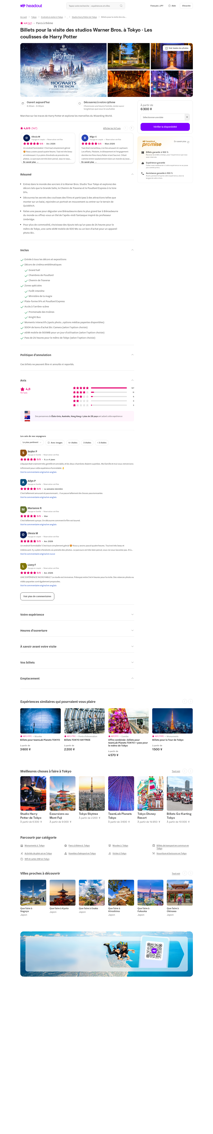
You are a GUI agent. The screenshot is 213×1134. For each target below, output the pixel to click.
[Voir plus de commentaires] (37, 596)
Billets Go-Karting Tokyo (179, 816)
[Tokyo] (33, 17)
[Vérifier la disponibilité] (165, 127)
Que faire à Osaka (88, 908)
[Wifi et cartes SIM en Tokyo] (34, 859)
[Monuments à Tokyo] (32, 845)
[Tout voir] (176, 771)
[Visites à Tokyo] (117, 853)
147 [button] (29, 23)
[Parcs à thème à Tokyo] (77, 845)
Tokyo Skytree (88, 814)
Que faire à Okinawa (173, 910)
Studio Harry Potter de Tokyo (31, 816)
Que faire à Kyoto (59, 908)
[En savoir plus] (31, 162)
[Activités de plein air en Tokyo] (36, 853)
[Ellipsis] (67, 18)
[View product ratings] (26, 23)
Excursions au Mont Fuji (59, 816)
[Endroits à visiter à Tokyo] (52, 17)
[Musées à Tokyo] (118, 845)
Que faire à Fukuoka (143, 910)
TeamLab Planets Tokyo (120, 816)
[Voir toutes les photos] (177, 48)
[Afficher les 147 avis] (112, 128)
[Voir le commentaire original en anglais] (38, 471)
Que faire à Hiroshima (114, 910)
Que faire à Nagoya (26, 910)
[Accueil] (23, 17)
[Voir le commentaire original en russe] (37, 553)
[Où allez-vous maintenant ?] (96, 6)
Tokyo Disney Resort (147, 816)
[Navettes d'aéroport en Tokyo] (80, 853)
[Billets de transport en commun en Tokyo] (172, 847)
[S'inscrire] (186, 6)
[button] (172, 6)
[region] (106, 732)
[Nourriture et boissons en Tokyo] (169, 853)
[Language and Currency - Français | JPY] (157, 6)
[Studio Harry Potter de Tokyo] (84, 17)
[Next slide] (132, 128)
